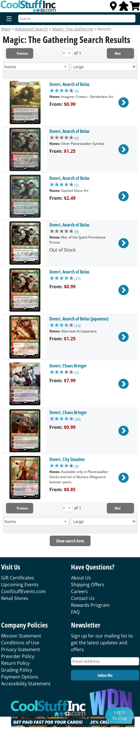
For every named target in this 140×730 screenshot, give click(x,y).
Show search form (70, 541)
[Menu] (8, 19)
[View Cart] (135, 8)
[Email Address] (105, 661)
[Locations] (113, 8)
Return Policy (15, 663)
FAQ (75, 612)
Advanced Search (31, 29)
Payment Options (19, 677)
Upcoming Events (20, 584)
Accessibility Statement (26, 683)
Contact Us (83, 598)
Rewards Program (90, 605)
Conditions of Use (20, 642)
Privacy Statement (20, 649)
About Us (81, 578)
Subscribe (105, 675)
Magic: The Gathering (72, 29)
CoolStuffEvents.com (23, 591)
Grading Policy (16, 670)
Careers (79, 591)
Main (6, 29)
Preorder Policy (17, 656)
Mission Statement (21, 636)
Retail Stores (14, 598)
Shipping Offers (87, 584)
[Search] (76, 18)
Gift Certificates (17, 578)
